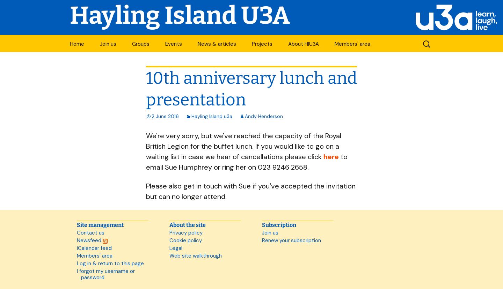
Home (77, 43)
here (331, 156)
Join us (108, 43)
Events (173, 43)
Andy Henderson (264, 116)
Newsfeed (92, 240)
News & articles (217, 43)
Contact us (90, 232)
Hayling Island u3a (211, 116)
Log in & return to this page (110, 263)
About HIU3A (303, 43)
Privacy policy (186, 232)
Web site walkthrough (195, 255)
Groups (141, 43)
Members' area (352, 43)
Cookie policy (185, 240)
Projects (262, 43)
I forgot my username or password (106, 274)
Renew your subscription (291, 240)
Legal (175, 248)
